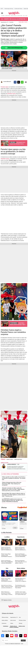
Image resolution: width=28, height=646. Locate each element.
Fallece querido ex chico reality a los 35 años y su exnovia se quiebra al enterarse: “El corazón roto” (13, 478)
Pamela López (4, 87)
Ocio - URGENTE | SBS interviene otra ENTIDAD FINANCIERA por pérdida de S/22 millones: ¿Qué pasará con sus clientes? (13, 19)
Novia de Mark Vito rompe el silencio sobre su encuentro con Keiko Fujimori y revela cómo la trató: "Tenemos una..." (13, 495)
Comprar (15, 527)
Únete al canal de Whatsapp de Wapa (14, 48)
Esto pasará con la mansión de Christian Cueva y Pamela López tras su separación (17, 144)
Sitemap (20, 623)
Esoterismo (4, 623)
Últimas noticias (5, 617)
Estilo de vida (13, 620)
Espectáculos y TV (4, 22)
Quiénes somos (22, 626)
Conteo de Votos (18, 8)
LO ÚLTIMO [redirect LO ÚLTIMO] (3, 15)
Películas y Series (22, 620)
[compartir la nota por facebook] (15, 82)
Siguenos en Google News (26, 82)
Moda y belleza (5, 620)
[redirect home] (14, 14)
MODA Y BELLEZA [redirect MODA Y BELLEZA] (14, 15)
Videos (11, 623)
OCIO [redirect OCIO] (24, 15)
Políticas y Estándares (14, 627)
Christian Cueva (11, 93)
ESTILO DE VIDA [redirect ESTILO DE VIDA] (19, 15)
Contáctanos (5, 626)
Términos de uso (13, 626)
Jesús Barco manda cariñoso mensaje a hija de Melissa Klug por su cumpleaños (18, 324)
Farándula (11, 22)
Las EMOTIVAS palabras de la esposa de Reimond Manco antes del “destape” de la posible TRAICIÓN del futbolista (12, 500)
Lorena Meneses (7, 81)
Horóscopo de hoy (9, 8)
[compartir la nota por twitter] (18, 82)
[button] (26, 19)
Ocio (20, 617)
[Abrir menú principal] (2, 13)
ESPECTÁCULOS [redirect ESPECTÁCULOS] (7, 15)
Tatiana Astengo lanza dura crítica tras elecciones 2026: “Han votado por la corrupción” (11, 484)
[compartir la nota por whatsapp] (22, 82)
